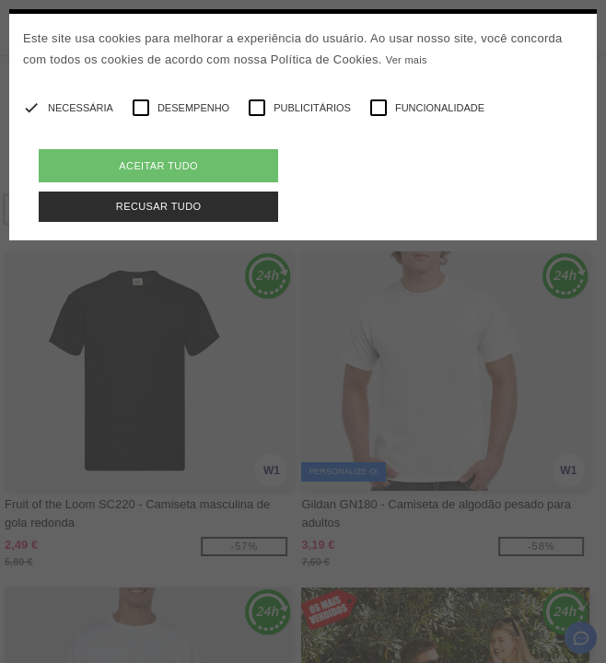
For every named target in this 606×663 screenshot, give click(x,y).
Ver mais (406, 59)
